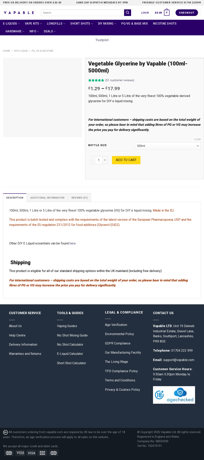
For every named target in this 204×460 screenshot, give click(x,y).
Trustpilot (102, 40)
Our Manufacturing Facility (123, 352)
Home (6, 50)
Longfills (56, 24)
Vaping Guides (67, 326)
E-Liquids (11, 24)
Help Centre (17, 335)
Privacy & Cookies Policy (122, 390)
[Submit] (127, 12)
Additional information (47, 197)
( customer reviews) (119, 80)
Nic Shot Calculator (70, 344)
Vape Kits (33, 24)
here (73, 243)
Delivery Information (23, 344)
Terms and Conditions (120, 380)
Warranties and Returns (25, 354)
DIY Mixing (107, 24)
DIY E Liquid (21, 50)
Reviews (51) (80, 197)
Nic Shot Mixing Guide (72, 335)
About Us (15, 326)
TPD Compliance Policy (121, 371)
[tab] (14, 197)
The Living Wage (116, 362)
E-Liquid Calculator (70, 354)
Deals (50, 31)
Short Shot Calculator (71, 363)
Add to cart (126, 160)
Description (14, 197)
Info (34, 31)
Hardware (15, 31)
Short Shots (81, 24)
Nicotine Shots (165, 23)
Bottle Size (97, 145)
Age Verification (116, 325)
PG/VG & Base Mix (134, 23)
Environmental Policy (119, 334)
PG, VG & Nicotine (42, 50)
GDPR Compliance (117, 343)
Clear (197, 139)
